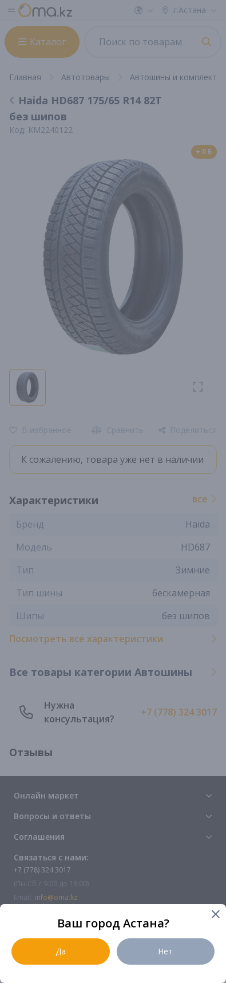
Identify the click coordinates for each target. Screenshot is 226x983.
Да (60, 951)
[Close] (215, 915)
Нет (165, 951)
